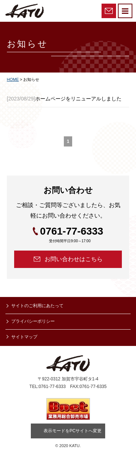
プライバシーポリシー (33, 321)
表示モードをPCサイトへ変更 (73, 430)
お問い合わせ (109, 11)
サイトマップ (24, 336)
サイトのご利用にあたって (37, 305)
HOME (13, 79)
